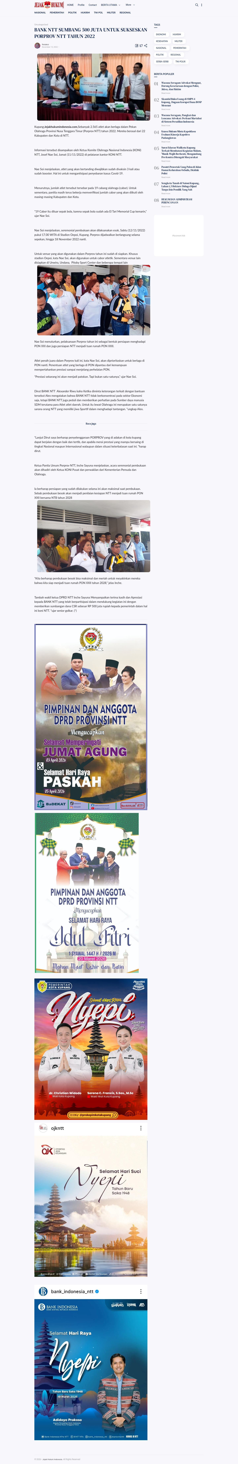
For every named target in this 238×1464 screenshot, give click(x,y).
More (134, 5)
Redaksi (46, 44)
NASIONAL (40, 12)
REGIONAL (127, 12)
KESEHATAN (162, 41)
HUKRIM (86, 12)
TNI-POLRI (181, 62)
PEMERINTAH (57, 12)
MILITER (113, 12)
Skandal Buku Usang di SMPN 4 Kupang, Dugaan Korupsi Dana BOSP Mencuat (181, 100)
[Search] (197, 4)
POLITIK (73, 12)
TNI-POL (100, 12)
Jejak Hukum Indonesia (52, 1459)
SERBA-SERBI (162, 62)
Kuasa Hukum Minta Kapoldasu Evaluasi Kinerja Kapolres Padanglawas (181, 128)
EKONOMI (161, 34)
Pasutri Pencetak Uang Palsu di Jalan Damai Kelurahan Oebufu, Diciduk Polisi (181, 159)
